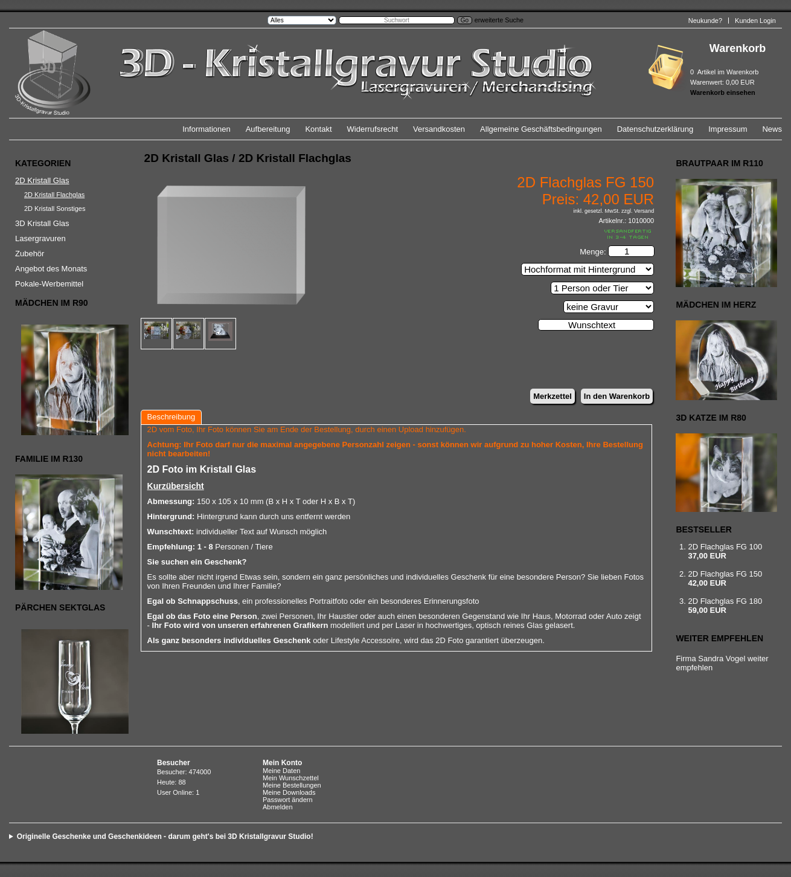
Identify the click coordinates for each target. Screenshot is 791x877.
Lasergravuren (40, 238)
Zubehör (29, 253)
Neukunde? (705, 20)
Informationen (206, 129)
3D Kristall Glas (42, 223)
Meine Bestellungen (292, 785)
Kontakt (318, 129)
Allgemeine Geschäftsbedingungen (541, 129)
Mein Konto (282, 763)
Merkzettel (552, 396)
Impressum (727, 129)
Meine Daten (281, 770)
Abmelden (278, 807)
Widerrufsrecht (373, 129)
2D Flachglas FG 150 (725, 573)
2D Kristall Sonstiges (55, 208)
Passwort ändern (288, 799)
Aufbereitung (268, 129)
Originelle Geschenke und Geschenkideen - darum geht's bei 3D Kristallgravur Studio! (165, 836)
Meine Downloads (289, 792)
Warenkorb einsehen (722, 92)
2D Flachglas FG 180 (725, 601)
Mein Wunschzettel (291, 778)
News (772, 129)
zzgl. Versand (637, 211)
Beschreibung (171, 416)
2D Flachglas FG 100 (725, 546)
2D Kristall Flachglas (54, 194)
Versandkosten (439, 129)
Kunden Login (755, 20)
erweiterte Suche (499, 20)
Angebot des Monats (51, 268)
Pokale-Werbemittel (49, 283)
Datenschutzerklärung (655, 129)
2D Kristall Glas (42, 180)
